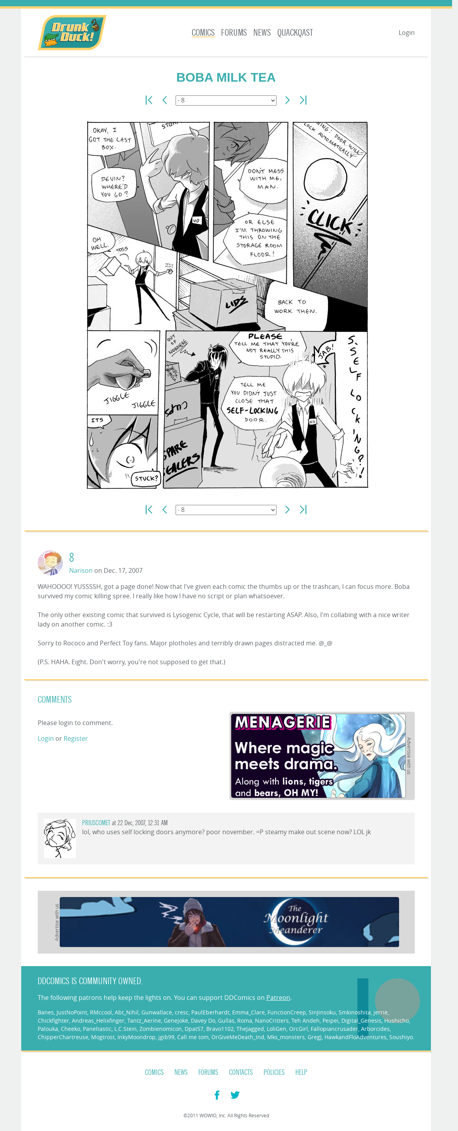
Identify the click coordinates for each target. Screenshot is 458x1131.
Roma (244, 1020)
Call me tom (193, 1037)
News (262, 32)
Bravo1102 (220, 1028)
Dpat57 (194, 1028)
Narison (81, 570)
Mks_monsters (286, 1037)
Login (407, 32)
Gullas (226, 1020)
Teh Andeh (305, 1020)
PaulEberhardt (210, 1012)
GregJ (315, 1037)
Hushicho (396, 1020)
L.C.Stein (125, 1028)
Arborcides (375, 1028)
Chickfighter (53, 1020)
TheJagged (250, 1028)
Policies (274, 1072)
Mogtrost (103, 1037)
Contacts (241, 1072)
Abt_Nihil (127, 1012)
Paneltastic (97, 1028)
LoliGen (276, 1028)
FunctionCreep (286, 1012)
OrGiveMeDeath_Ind (237, 1037)
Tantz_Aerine (144, 1020)
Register (76, 738)
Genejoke (176, 1020)
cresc (182, 1012)
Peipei (330, 1020)
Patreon (278, 997)
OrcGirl (298, 1028)
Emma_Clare (248, 1012)
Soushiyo (401, 1037)
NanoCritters (272, 1020)
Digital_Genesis (361, 1020)
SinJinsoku (322, 1012)
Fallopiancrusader (334, 1028)
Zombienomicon (160, 1028)
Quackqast (295, 32)
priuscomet (96, 823)
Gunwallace (156, 1012)
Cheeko (70, 1028)
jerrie (381, 1012)
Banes (46, 1012)
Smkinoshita (355, 1012)
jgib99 (166, 1037)
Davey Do (203, 1020)
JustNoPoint (72, 1012)
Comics (203, 32)
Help (301, 1072)
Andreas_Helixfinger (98, 1020)
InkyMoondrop (136, 1037)
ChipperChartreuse (63, 1037)
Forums (234, 32)
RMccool (101, 1012)
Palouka (48, 1028)
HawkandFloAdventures (355, 1037)
